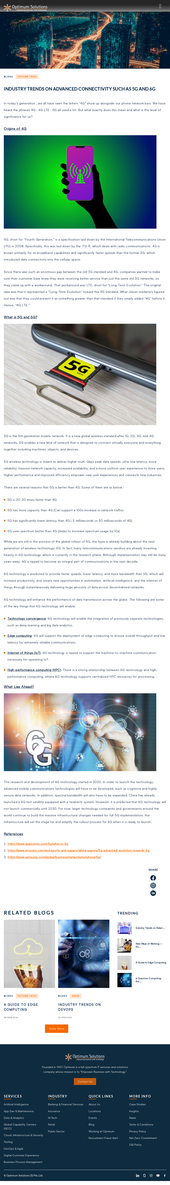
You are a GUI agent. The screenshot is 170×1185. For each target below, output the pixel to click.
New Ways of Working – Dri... (150, 945)
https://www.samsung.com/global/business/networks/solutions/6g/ (57, 857)
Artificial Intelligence (16, 1105)
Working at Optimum (101, 1133)
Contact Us (85, 1082)
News (132, 1119)
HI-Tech (52, 1119)
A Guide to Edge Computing (21, 1007)
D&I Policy (135, 1147)
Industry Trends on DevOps (80, 1007)
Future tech (27, 76)
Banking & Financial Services (65, 1105)
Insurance (54, 1112)
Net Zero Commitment (143, 1140)
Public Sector (56, 1133)
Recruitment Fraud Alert (103, 1140)
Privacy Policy (137, 1133)
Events (93, 1119)
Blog (91, 1126)
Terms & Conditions (141, 1126)
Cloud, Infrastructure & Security (23, 1137)
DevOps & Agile (13, 1151)
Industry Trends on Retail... (146, 928)
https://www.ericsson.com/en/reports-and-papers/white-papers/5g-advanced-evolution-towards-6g (82, 850)
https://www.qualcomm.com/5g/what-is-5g (40, 844)
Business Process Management (23, 1166)
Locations (95, 1112)
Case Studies (137, 1105)
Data (75, 996)
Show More (56, 1029)
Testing (8, 1144)
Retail (51, 1126)
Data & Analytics (14, 1119)
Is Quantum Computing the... (149, 980)
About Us (94, 1105)
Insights (134, 1112)
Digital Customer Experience (21, 1158)
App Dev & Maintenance (19, 1112)
